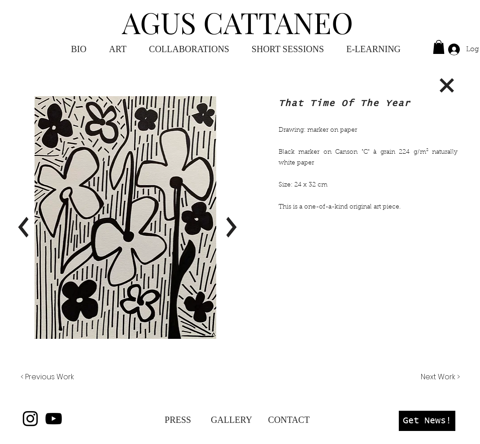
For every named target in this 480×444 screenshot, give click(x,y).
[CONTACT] (289, 420)
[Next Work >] (440, 377)
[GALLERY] (231, 420)
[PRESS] (178, 420)
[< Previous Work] (47, 377)
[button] (373, 49)
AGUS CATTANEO (237, 22)
